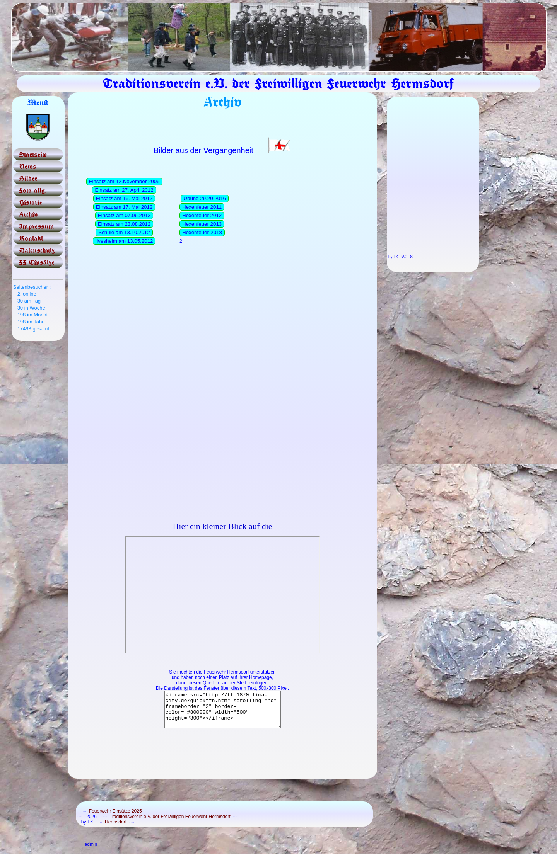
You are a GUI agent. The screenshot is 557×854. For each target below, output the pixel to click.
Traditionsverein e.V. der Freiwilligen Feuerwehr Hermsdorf (170, 823)
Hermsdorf (116, 829)
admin (91, 851)
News (27, 166)
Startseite (33, 154)
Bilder (28, 178)
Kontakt (31, 238)
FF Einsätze (37, 262)
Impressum (36, 226)
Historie (30, 202)
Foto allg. (32, 190)
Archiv (28, 214)
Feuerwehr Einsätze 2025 (115, 818)
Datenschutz (37, 250)
